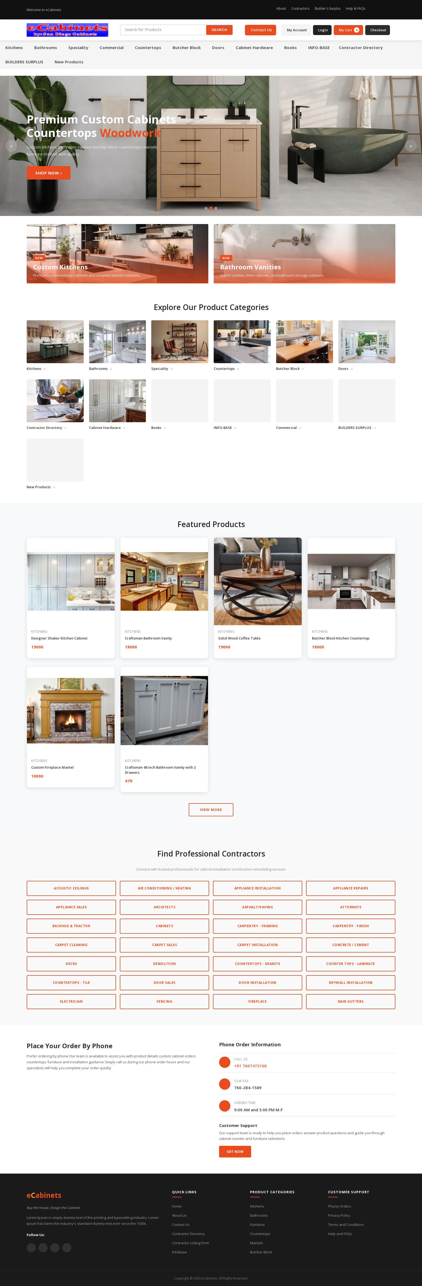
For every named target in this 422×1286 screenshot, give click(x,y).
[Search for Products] (163, 29)
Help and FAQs (340, 1233)
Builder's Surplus (327, 8)
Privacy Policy (339, 1215)
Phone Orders (339, 1206)
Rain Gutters (351, 1001)
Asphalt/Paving (257, 907)
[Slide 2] (211, 208)
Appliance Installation (257, 888)
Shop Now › (48, 173)
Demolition (164, 963)
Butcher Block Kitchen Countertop (340, 638)
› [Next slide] (411, 146)
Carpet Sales (164, 945)
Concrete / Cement (350, 945)
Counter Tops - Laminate (350, 963)
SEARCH (219, 30)
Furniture (257, 1224)
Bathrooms (259, 1215)
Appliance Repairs (350, 888)
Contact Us (180, 1224)
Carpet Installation (257, 945)
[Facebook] (383, 9)
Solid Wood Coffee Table (239, 638)
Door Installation (257, 982)
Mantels (256, 1242)
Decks (71, 963)
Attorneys (350, 907)
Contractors (300, 8)
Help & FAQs (355, 8)
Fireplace (257, 1001)
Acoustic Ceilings (71, 888)
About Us (179, 1215)
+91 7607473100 (250, 1065)
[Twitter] (392, 9)
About (281, 8)
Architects (164, 907)
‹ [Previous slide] (11, 146)
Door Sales (164, 982)
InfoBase (179, 1252)
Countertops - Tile (71, 982)
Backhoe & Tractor (71, 926)
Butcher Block (261, 1252)
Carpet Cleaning (71, 945)
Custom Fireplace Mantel (52, 767)
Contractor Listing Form (190, 1242)
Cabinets (164, 926)
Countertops (260, 1233)
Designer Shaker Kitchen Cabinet (59, 638)
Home (177, 1206)
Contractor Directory (188, 1233)
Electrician (71, 1001)
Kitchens (257, 1206)
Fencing (165, 1001)
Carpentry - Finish (351, 926)
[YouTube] (54, 1247)
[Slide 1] (206, 208)
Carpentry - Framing (257, 926)
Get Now (235, 1151)
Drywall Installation (351, 982)
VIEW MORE (211, 809)
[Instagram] (374, 9)
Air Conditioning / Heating (164, 888)
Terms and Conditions (346, 1224)
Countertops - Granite (257, 963)
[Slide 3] (215, 208)
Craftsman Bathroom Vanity (148, 638)
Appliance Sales (71, 907)
